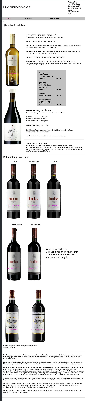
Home (8, 19)
